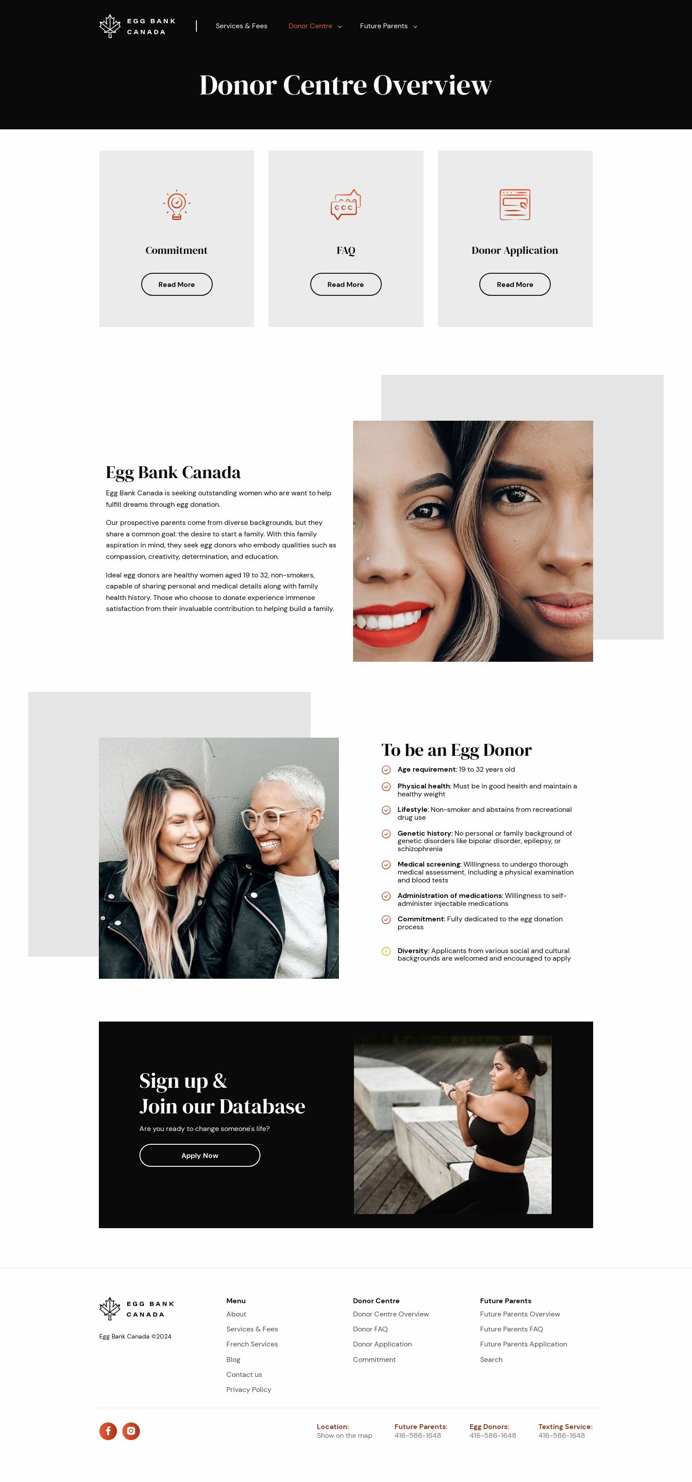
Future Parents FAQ (511, 1329)
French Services (252, 1344)
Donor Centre (310, 26)
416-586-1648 (418, 1435)
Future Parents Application (523, 1344)
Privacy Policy (248, 1389)
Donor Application (382, 1344)
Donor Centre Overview (391, 1314)
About (236, 1314)
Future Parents (384, 26)
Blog (233, 1359)
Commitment (374, 1359)
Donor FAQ (370, 1329)
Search (491, 1359)
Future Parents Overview (520, 1314)
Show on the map (344, 1435)
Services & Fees (241, 26)
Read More (176, 284)
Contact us (244, 1374)
